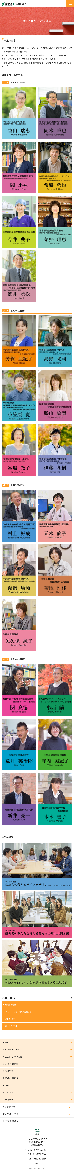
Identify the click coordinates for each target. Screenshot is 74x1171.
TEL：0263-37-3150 (37, 1159)
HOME (5, 1042)
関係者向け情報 (9, 1107)
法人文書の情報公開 (10, 1121)
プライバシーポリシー (11, 1114)
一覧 (70, 998)
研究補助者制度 (11, 1005)
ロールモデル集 (11, 1026)
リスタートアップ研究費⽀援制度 (18, 1012)
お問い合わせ (8, 1100)
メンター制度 (10, 1019)
